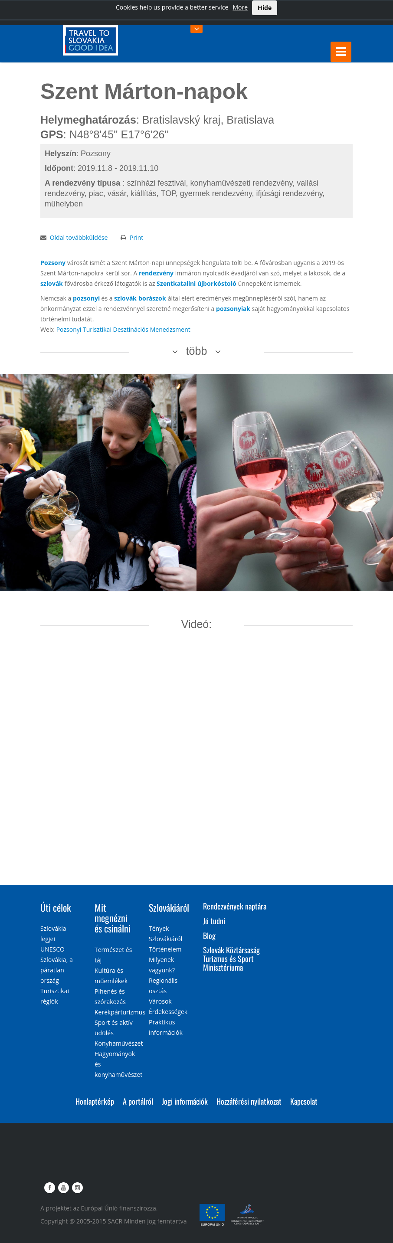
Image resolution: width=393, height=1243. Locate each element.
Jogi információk (185, 1101)
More (240, 7)
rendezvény (156, 273)
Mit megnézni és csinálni (113, 917)
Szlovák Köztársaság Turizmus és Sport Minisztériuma (231, 958)
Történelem (165, 949)
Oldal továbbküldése (79, 237)
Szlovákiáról (169, 907)
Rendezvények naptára (234, 906)
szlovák (51, 283)
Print (136, 237)
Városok (160, 1001)
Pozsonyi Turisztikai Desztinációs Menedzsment (123, 329)
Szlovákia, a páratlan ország (56, 970)
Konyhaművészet (119, 1043)
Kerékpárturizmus (120, 1012)
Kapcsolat (304, 1101)
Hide (265, 7)
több (197, 351)
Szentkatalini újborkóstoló (196, 283)
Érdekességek (168, 1011)
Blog (209, 935)
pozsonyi (86, 298)
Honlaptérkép (94, 1101)
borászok (152, 298)
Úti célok (55, 907)
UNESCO (52, 949)
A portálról (138, 1101)
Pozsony (53, 262)
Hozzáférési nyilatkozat (249, 1101)
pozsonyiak (233, 308)
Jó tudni (214, 920)
